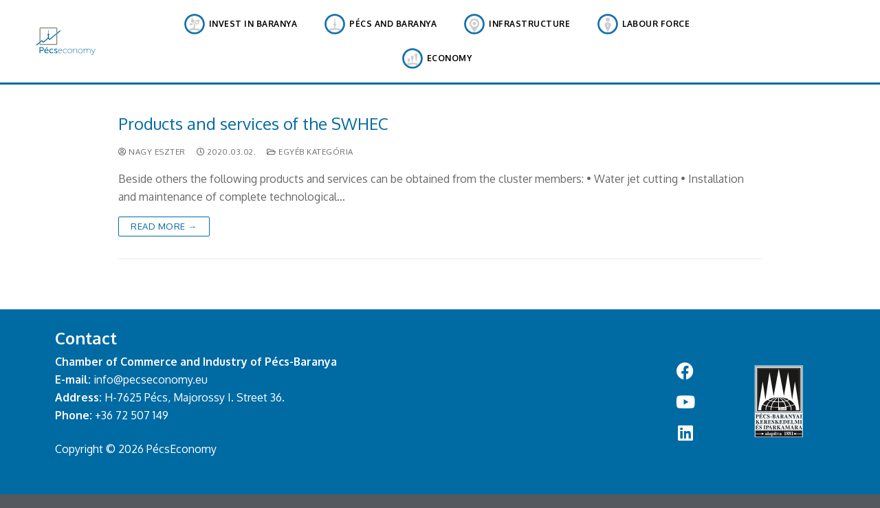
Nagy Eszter (152, 151)
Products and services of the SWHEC (253, 123)
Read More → (164, 226)
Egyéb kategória (310, 151)
